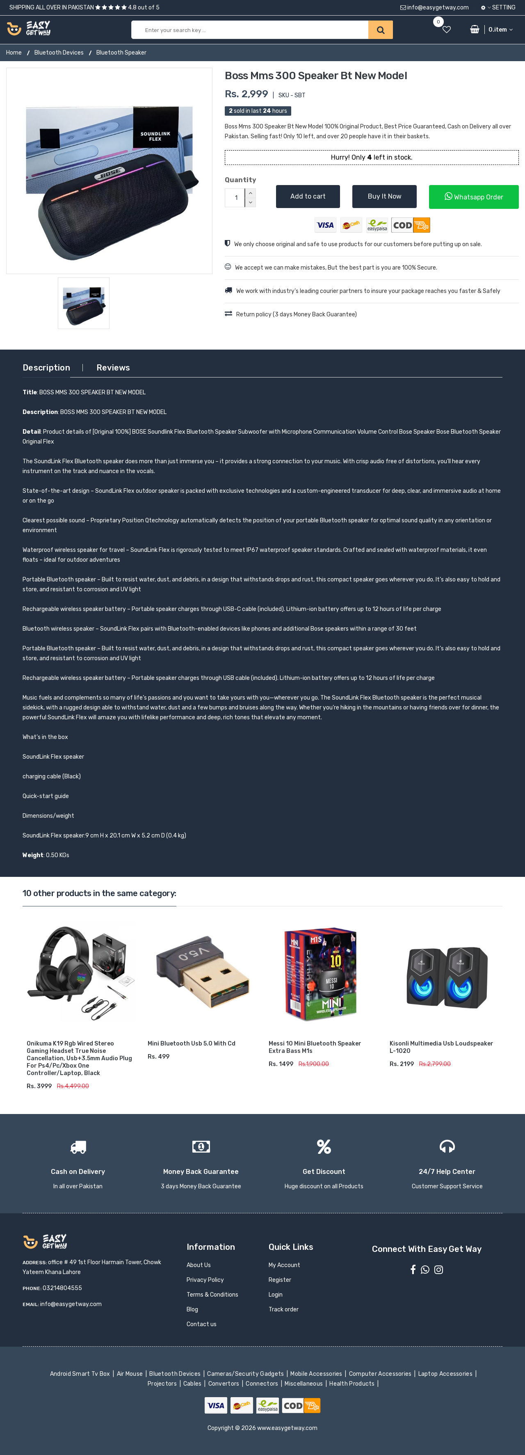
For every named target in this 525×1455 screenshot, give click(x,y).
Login (276, 1294)
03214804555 (62, 1288)
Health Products (352, 1383)
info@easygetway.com (434, 7)
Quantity (240, 180)
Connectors (262, 1383)
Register (280, 1280)
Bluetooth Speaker (121, 52)
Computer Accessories (380, 1373)
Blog (192, 1309)
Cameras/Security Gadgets (246, 1373)
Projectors (163, 1383)
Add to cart (308, 196)
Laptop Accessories (446, 1373)
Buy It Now (385, 196)
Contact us (202, 1324)
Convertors (224, 1383)
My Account (284, 1265)
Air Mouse (130, 1373)
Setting (498, 7)
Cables (193, 1383)
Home (14, 52)
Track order (284, 1309)
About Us (199, 1265)
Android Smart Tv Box (80, 1373)
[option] (109, 171)
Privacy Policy (205, 1280)
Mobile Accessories (317, 1373)
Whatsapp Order (474, 196)
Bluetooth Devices (59, 52)
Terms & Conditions (212, 1294)
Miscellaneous (304, 1383)
